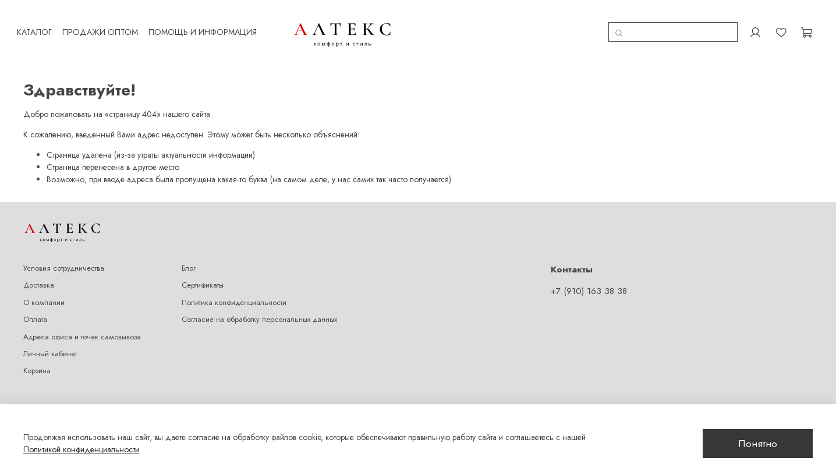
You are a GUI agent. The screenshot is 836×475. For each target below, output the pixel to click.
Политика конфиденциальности (234, 294)
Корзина (37, 363)
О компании (44, 294)
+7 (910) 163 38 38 (589, 283)
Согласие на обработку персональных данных (259, 312)
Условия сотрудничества (63, 260)
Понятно (757, 443)
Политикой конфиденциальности (81, 449)
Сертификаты (203, 277)
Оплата (35, 312)
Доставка (38, 277)
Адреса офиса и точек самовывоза (82, 329)
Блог (189, 260)
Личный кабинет (50, 346)
